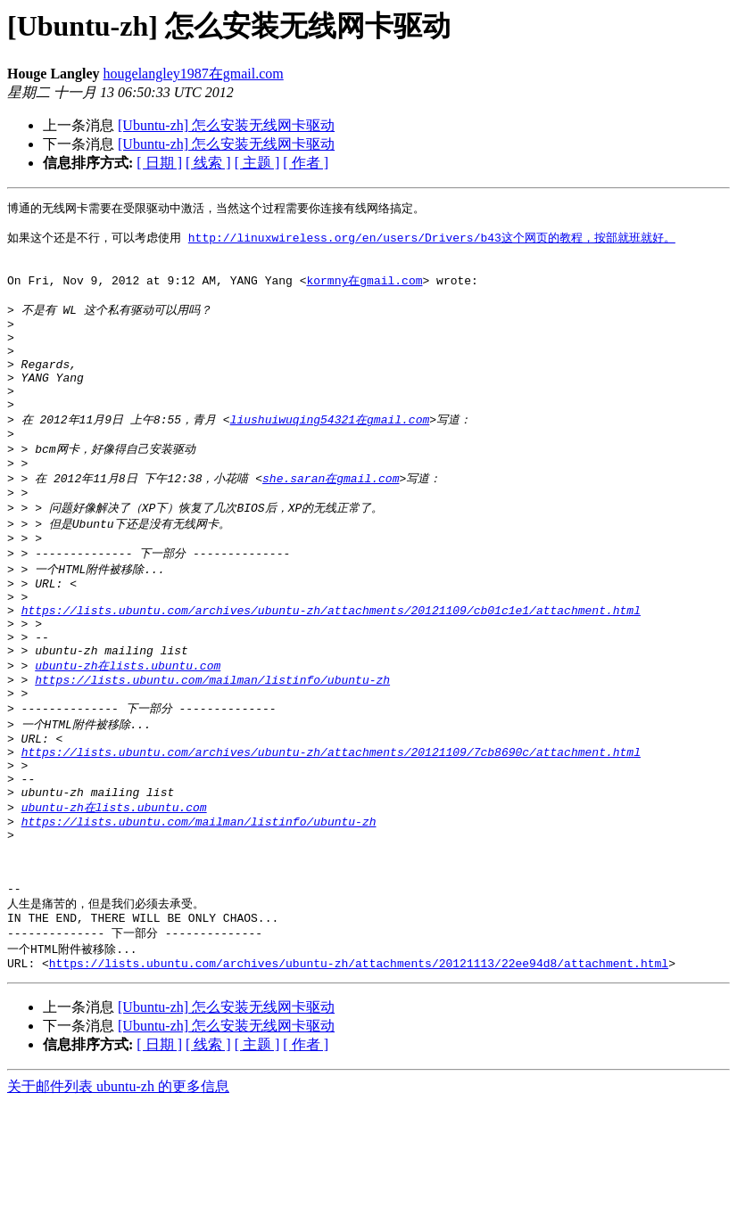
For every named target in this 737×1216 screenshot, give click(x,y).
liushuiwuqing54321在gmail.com (330, 453)
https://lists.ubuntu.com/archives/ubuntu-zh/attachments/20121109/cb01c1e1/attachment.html (331, 668)
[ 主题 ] (257, 162)
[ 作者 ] (305, 162)
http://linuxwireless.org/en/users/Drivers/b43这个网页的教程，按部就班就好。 (431, 242)
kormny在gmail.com (364, 291)
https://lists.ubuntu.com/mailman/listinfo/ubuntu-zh (212, 749)
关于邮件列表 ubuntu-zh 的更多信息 (118, 1198)
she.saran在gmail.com (330, 519)
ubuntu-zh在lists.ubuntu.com (127, 732)
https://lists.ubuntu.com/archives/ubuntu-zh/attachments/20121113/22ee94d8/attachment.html (358, 1075)
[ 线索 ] (208, 162)
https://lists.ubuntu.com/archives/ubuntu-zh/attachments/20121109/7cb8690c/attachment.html (331, 831)
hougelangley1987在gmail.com (194, 73)
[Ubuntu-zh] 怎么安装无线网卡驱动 (226, 125)
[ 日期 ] (159, 162)
